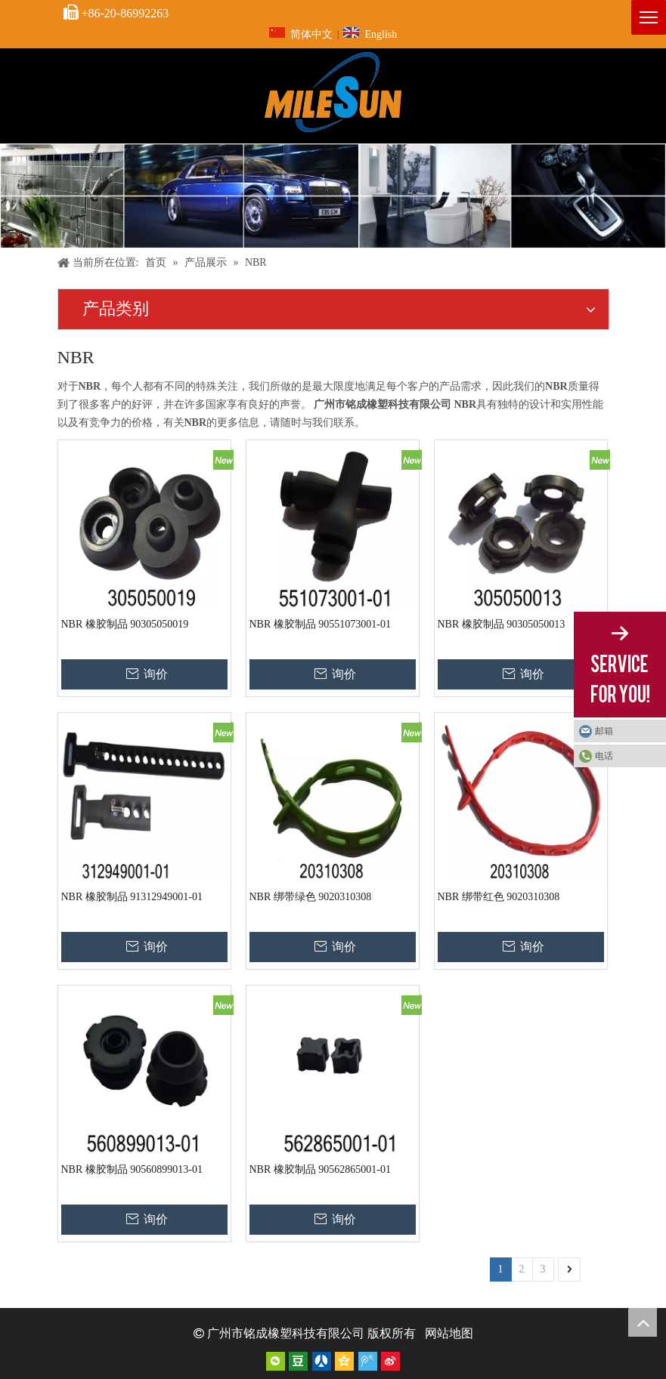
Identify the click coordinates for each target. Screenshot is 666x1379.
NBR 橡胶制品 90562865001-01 (320, 1169)
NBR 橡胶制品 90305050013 (501, 624)
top (642, 1322)
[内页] (333, 195)
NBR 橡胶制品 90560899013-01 (132, 1169)
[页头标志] (333, 92)
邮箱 (604, 731)
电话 (604, 756)
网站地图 (449, 1333)
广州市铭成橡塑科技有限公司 (285, 1333)
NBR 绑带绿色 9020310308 (310, 896)
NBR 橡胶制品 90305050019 (125, 624)
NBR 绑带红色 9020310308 (499, 896)
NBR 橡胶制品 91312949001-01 (132, 896)
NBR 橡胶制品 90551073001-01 (320, 624)
